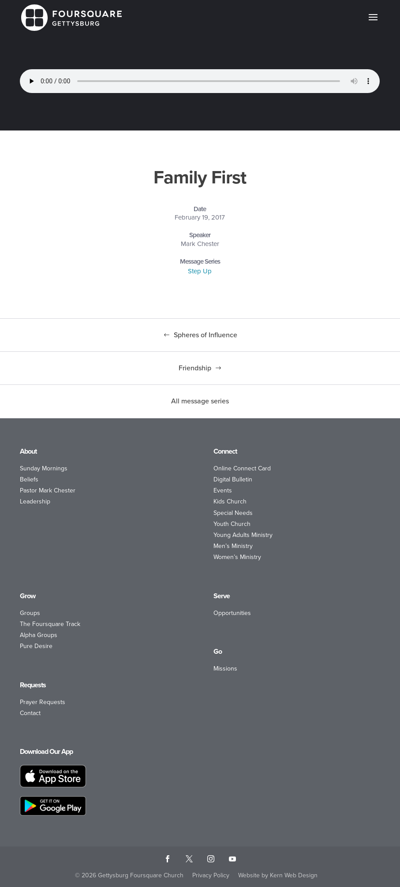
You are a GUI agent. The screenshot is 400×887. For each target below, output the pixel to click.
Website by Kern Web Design (278, 875)
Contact (30, 713)
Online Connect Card (242, 468)
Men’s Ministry (233, 546)
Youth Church (231, 524)
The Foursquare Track (50, 624)
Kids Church (230, 501)
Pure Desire (36, 646)
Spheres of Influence (205, 335)
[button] (373, 23)
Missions (225, 668)
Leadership (35, 501)
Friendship (195, 368)
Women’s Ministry (237, 557)
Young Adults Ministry (243, 535)
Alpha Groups (38, 635)
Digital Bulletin (232, 479)
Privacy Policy (210, 875)
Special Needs (233, 513)
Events (222, 490)
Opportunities (232, 613)
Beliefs (29, 479)
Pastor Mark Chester (47, 490)
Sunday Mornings (43, 468)
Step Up (200, 271)
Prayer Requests (42, 702)
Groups (30, 613)
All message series (200, 401)
